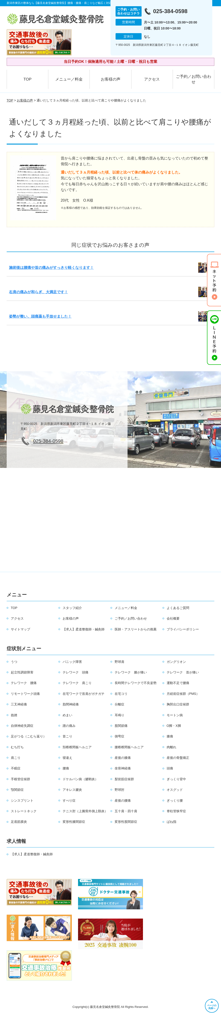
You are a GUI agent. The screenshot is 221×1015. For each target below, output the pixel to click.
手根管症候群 (20, 779)
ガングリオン (176, 662)
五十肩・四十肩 (126, 811)
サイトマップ (20, 629)
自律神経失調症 (22, 726)
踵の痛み (69, 726)
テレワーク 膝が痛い (131, 672)
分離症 (119, 704)
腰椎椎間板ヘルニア (129, 747)
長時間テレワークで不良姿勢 (136, 683)
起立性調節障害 (22, 672)
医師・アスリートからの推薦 (136, 629)
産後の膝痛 (123, 758)
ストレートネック (24, 811)
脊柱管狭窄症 (176, 811)
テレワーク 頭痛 (75, 672)
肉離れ (171, 747)
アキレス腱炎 (72, 790)
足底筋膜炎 (19, 822)
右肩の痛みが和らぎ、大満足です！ (38, 292)
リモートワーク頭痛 (25, 694)
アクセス (152, 79)
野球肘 (119, 790)
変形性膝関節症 (74, 822)
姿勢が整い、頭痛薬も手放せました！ (40, 316)
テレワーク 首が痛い (183, 672)
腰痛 (66, 768)
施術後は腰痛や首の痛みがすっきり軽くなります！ (51, 268)
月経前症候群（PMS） (183, 694)
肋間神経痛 (71, 704)
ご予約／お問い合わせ (193, 79)
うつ (14, 662)
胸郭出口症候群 (178, 704)
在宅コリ (121, 694)
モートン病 (175, 715)
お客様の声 (110, 79)
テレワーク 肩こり (77, 683)
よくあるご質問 (178, 608)
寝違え (67, 758)
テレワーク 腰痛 (24, 683)
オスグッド (175, 790)
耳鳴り (119, 715)
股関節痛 (121, 726)
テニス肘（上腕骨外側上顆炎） (85, 811)
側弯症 (119, 736)
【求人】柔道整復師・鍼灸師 (84, 629)
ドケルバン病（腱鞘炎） (80, 779)
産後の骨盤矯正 (178, 758)
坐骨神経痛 (123, 768)
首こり (67, 736)
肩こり (15, 758)
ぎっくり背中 (176, 779)
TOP (27, 79)
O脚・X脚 (174, 726)
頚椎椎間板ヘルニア (77, 747)
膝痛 (170, 736)
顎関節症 (17, 790)
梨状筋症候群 (124, 779)
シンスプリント (22, 800)
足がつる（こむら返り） (28, 736)
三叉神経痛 (19, 704)
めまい (67, 715)
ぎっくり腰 (175, 800)
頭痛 (170, 768)
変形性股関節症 (126, 822)
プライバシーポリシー (183, 629)
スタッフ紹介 (72, 608)
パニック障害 (72, 662)
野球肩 (119, 662)
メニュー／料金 (69, 79)
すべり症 (69, 800)
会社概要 (173, 618)
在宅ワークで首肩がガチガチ (84, 694)
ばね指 (171, 822)
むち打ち (17, 747)
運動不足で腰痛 (178, 683)
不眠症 (15, 768)
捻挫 (14, 715)
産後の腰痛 (123, 800)
